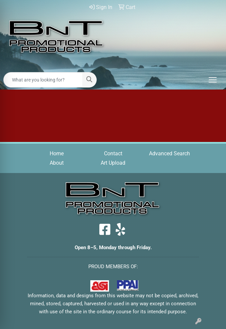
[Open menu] (212, 80)
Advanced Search (169, 153)
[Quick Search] (43, 80)
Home (57, 153)
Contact (113, 153)
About (57, 163)
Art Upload (113, 163)
